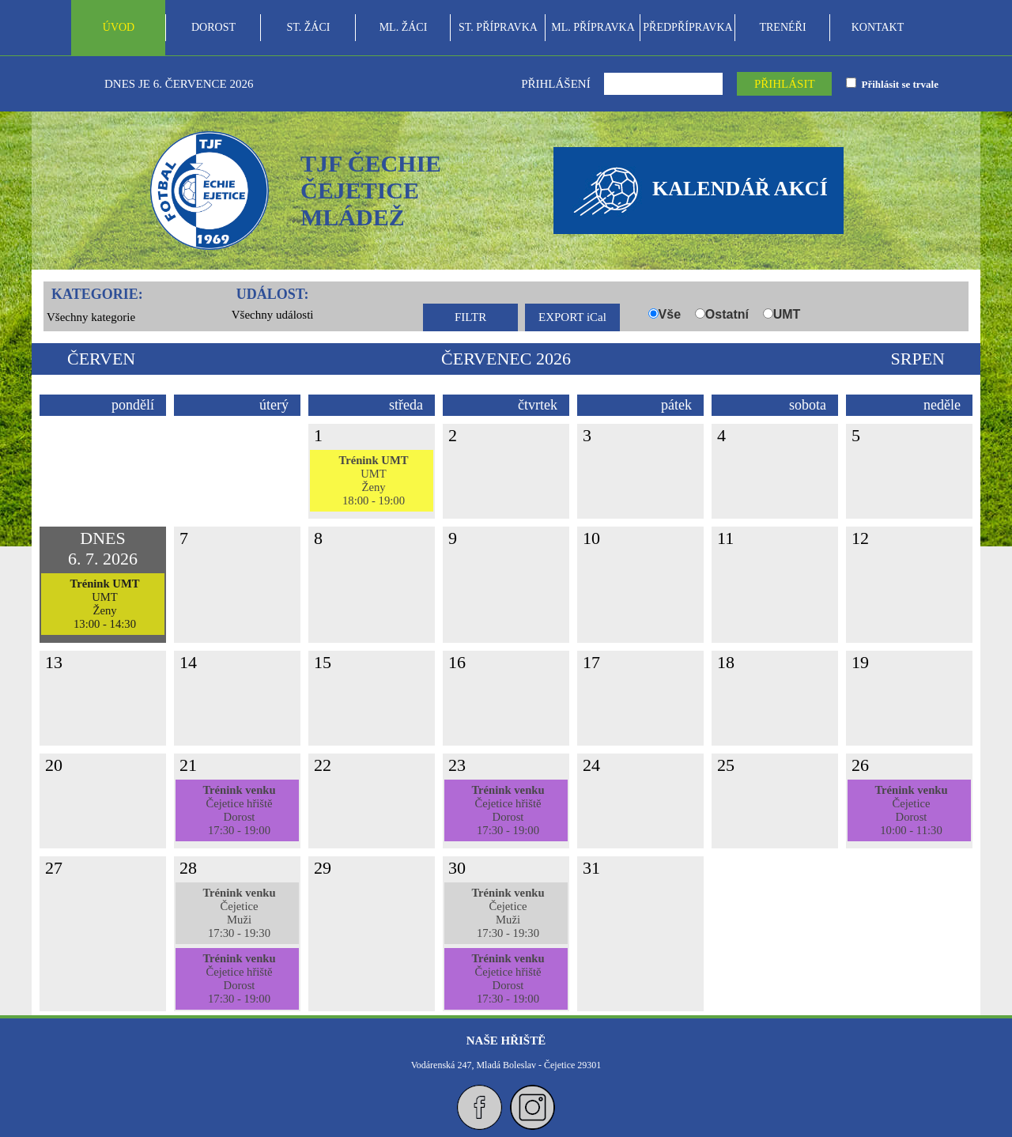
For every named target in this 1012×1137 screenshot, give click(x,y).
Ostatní (727, 314)
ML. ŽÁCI (404, 27)
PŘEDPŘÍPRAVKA (687, 27)
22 (322, 765)
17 (591, 662)
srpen (918, 358)
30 (457, 868)
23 (457, 765)
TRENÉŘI (782, 27)
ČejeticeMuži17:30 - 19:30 (238, 912)
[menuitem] (118, 27)
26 (860, 765)
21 (188, 765)
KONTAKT (878, 27)
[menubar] (498, 27)
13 (53, 662)
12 (860, 538)
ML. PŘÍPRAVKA (593, 27)
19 (860, 662)
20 (53, 765)
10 (591, 538)
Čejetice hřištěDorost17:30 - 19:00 (238, 810)
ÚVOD (118, 27)
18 (725, 662)
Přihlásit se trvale (897, 84)
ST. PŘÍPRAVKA (498, 27)
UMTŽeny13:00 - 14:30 (104, 603)
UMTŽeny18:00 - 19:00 (373, 480)
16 (457, 662)
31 (591, 868)
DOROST (213, 27)
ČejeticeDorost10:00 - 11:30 (910, 810)
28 (188, 868)
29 (322, 868)
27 (53, 868)
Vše (670, 314)
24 (591, 765)
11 (725, 538)
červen (101, 358)
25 (725, 765)
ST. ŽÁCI (308, 27)
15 (322, 662)
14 (188, 662)
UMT (787, 314)
